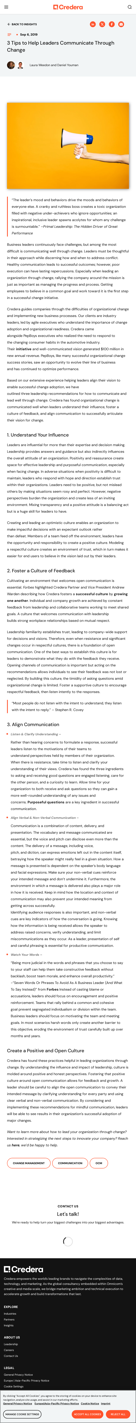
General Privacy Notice (18, 1374)
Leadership (11, 1344)
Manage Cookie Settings (22, 1416)
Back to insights (22, 24)
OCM (99, 1163)
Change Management (29, 1163)
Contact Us (11, 1356)
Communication (70, 1163)
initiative (23, 349)
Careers (9, 1350)
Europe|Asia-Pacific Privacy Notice (57, 1405)
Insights (8, 1325)
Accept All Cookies (87, 1416)
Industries (10, 1313)
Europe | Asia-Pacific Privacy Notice (26, 1380)
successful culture (92, 594)
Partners (9, 1319)
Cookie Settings (13, 1386)
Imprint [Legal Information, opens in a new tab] (105, 1405)
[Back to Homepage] (68, 7)
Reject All (118, 1416)
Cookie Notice (90, 1405)
